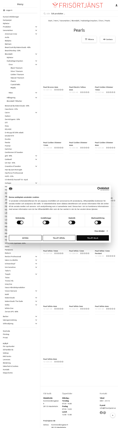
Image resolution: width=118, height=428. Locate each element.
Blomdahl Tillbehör (10, 101)
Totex (3, 278)
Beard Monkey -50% (8, 51)
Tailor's (3, 271)
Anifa (3, 37)
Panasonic (5, 250)
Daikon (3, 116)
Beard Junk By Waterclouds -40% (13, 47)
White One (5, 308)
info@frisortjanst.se (108, 408)
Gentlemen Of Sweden (10, 152)
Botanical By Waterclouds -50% (13, 106)
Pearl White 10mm (50, 251)
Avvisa (25, 238)
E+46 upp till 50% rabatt (10, 133)
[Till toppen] (113, 415)
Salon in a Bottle (7, 260)
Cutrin (3, 112)
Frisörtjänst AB (49, 421)
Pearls (8, 88)
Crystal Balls (11, 84)
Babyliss (4, 41)
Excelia (3, 139)
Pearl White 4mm (50, 306)
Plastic (9, 81)
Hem (56, 21)
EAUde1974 (5, 136)
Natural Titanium (13, 78)
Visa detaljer (99, 231)
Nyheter (6, 57)
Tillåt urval (59, 238)
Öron (6, 64)
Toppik (3, 274)
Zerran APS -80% (7, 312)
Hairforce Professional (10, 173)
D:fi (2, 123)
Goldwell (4, 159)
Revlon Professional (9, 256)
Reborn (4, 253)
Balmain (4, 44)
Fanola (3, 142)
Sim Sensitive (6, 267)
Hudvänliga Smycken (11, 61)
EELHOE (4, 129)
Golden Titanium (13, 74)
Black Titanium (12, 68)
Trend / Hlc (5, 281)
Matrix (3, 226)
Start (50, 21)
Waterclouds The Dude (10, 301)
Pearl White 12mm (76, 251)
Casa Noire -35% (7, 109)
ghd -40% (4, 156)
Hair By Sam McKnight (9, 170)
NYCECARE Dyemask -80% (11, 243)
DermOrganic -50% (8, 119)
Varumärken (65, 21)
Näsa (6, 93)
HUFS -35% (5, 176)
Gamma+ (4, 149)
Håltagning (7, 98)
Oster (3, 246)
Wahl (3, 294)
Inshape (4, 183)
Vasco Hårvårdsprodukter (11, 287)
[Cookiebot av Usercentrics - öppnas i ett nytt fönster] (99, 189)
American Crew (7, 34)
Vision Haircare (7, 291)
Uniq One (4, 284)
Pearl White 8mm (50, 359)
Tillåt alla (92, 238)
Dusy (2, 126)
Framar (3, 146)
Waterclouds (6, 298)
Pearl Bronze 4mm (50, 87)
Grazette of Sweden (9, 166)
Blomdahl (4, 54)
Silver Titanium (12, 71)
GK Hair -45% (6, 163)
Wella (3, 305)
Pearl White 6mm (102, 306)
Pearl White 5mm (76, 306)
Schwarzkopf (6, 264)
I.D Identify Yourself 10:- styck (12, 180)
